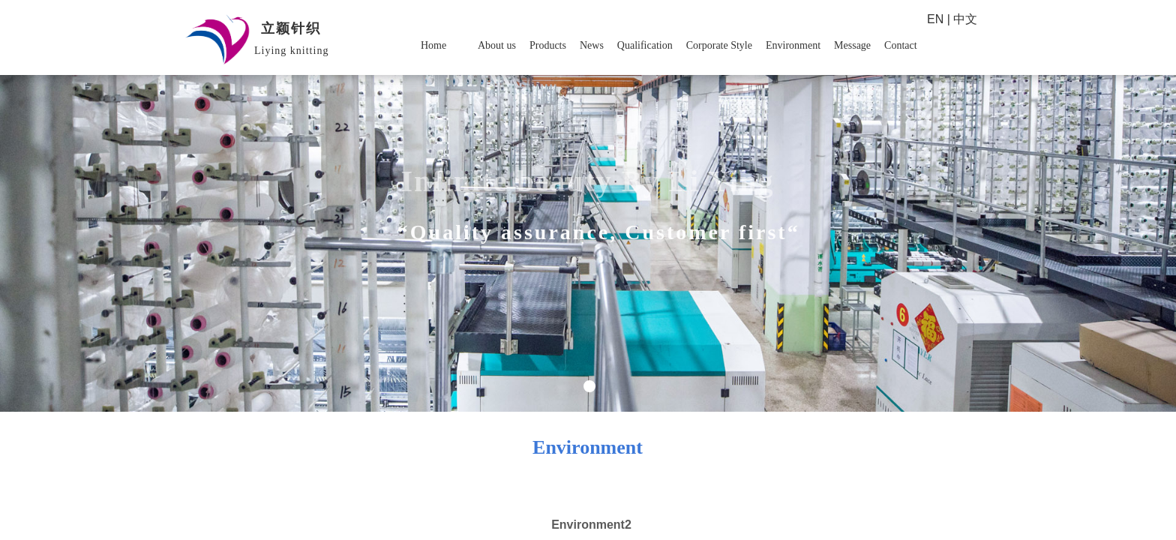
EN (935, 19)
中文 (965, 19)
